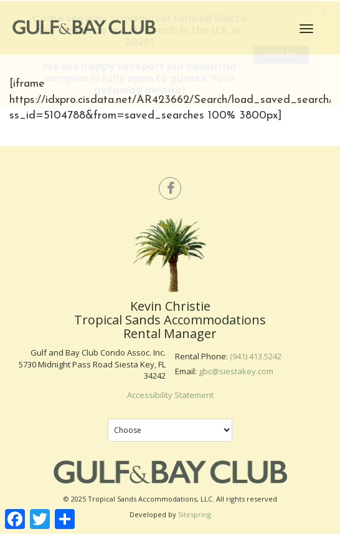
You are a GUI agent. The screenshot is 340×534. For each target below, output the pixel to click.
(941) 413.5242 (255, 355)
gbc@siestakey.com (236, 370)
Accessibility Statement (170, 393)
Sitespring (194, 513)
